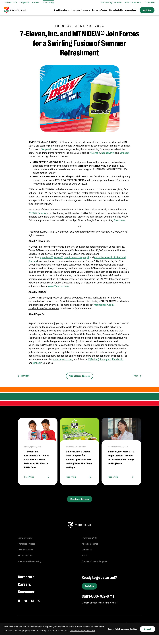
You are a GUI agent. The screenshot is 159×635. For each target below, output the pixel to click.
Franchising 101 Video (111, 2)
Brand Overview (25, 538)
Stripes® (124, 152)
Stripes (58, 257)
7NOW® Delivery (37, 213)
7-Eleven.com (10, 2)
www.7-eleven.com (58, 286)
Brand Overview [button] (60, 10)
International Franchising (29, 561)
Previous (23, 376)
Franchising (48, 2)
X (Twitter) (93, 359)
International (130, 10)
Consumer (26, 591)
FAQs (84, 555)
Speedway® (107, 152)
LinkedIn (37, 363)
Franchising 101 (89, 538)
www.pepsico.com (62, 359)
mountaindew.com (104, 304)
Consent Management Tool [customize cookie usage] (82, 630)
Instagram (105, 359)
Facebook (117, 359)
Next (137, 376)
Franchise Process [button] (79, 10)
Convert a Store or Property (94, 561)
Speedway (46, 257)
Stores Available (116, 10)
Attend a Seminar (133, 2)
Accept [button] (147, 629)
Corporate (24, 2)
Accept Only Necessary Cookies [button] (122, 629)
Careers (35, 2)
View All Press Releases (79, 376)
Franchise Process (26, 544)
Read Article (37, 477)
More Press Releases (79, 499)
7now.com (119, 220)
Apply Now (147, 10)
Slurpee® (46, 149)
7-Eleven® (94, 152)
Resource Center (99, 10)
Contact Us (149, 2)
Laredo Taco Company (76, 257)
